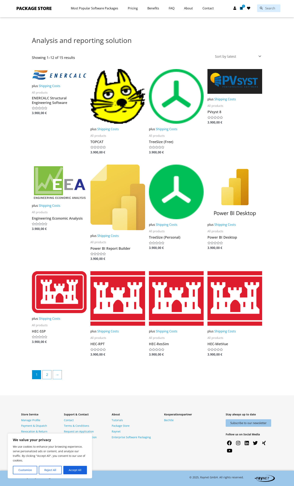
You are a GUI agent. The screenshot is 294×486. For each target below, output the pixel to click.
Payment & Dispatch (34, 426)
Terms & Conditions (76, 426)
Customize (25, 470)
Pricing (133, 8)
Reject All (50, 470)
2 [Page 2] (47, 374)
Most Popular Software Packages (94, 8)
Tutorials (117, 420)
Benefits (153, 8)
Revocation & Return (34, 431)
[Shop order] (237, 56)
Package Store (121, 426)
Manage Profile (30, 420)
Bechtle (169, 420)
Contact (208, 8)
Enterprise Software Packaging (131, 437)
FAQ (171, 8)
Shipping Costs (49, 86)
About (188, 8)
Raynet (116, 431)
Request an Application (79, 431)
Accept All (75, 470)
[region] (50, 455)
